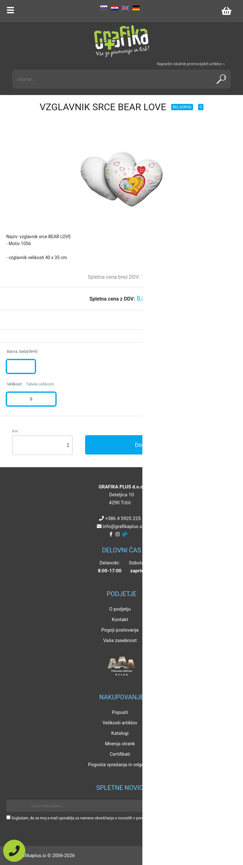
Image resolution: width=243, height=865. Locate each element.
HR (114, 8)
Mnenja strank (120, 744)
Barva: (22, 351)
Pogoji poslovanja (120, 630)
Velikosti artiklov (120, 723)
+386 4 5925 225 (122, 518)
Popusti (120, 712)
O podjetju (120, 609)
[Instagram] (117, 534)
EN (125, 8)
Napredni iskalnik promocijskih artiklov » (191, 64)
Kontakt (120, 619)
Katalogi (120, 733)
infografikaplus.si (123, 526)
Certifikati (120, 754)
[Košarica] (226, 11)
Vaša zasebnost (120, 640)
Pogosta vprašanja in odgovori (120, 764)
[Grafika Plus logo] (121, 41)
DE (136, 8)
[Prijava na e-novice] (227, 806)
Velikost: (30, 384)
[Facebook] (110, 534)
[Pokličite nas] (14, 851)
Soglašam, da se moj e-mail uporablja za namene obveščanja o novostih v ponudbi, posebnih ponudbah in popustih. (108, 818)
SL (104, 8)
